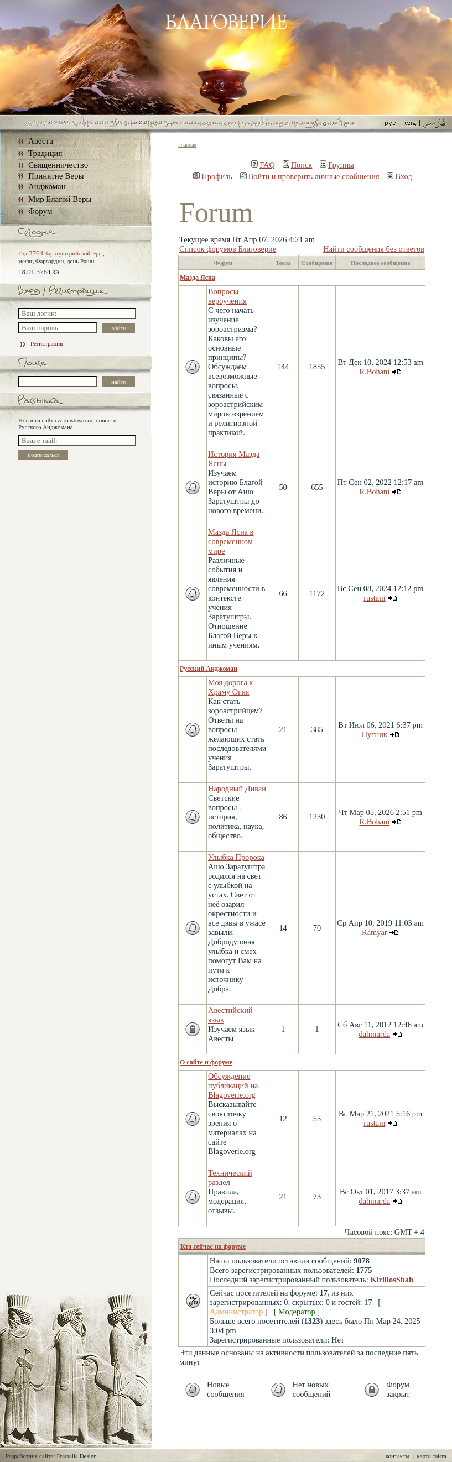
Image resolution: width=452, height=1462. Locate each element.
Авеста (40, 141)
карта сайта (431, 1456)
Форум (40, 211)
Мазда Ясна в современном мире (230, 541)
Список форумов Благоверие (227, 248)
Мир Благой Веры (59, 199)
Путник (374, 734)
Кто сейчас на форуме (213, 1246)
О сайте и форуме (206, 1062)
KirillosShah (391, 1279)
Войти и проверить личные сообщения (310, 176)
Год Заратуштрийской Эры (60, 253)
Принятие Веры (56, 175)
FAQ (263, 164)
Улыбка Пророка (236, 857)
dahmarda (374, 1034)
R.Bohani (374, 371)
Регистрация (40, 343)
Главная (187, 145)
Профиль (212, 176)
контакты (397, 1456)
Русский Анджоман (208, 668)
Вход (399, 176)
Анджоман (47, 186)
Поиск (298, 164)
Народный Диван (237, 788)
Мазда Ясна (197, 277)
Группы (337, 164)
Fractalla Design (76, 1456)
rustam (374, 597)
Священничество (58, 164)
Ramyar (374, 932)
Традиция (45, 153)
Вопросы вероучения (227, 296)
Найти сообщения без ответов (373, 248)
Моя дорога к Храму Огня (230, 687)
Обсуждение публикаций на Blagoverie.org (233, 1085)
